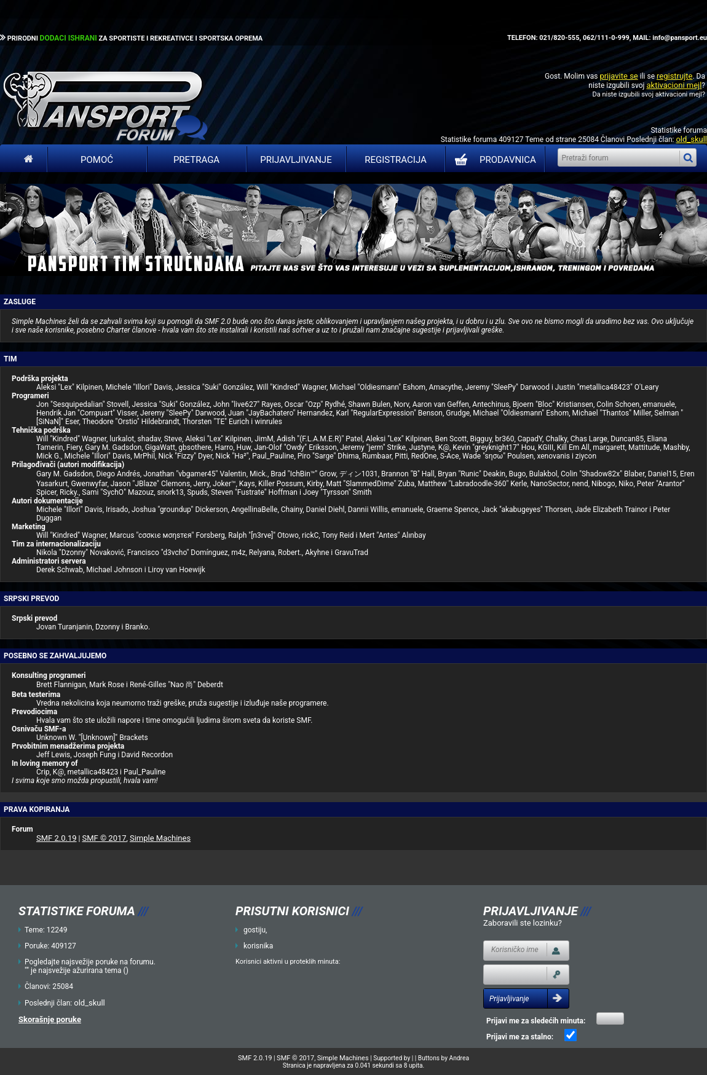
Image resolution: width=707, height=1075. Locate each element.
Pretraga (196, 159)
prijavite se (618, 76)
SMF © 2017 (104, 838)
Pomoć (97, 159)
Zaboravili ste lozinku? (522, 922)
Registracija (396, 159)
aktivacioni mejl (673, 85)
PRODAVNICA (492, 159)
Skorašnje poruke (49, 1019)
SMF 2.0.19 (56, 838)
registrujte (674, 76)
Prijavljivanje (295, 159)
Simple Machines (160, 838)
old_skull (691, 139)
